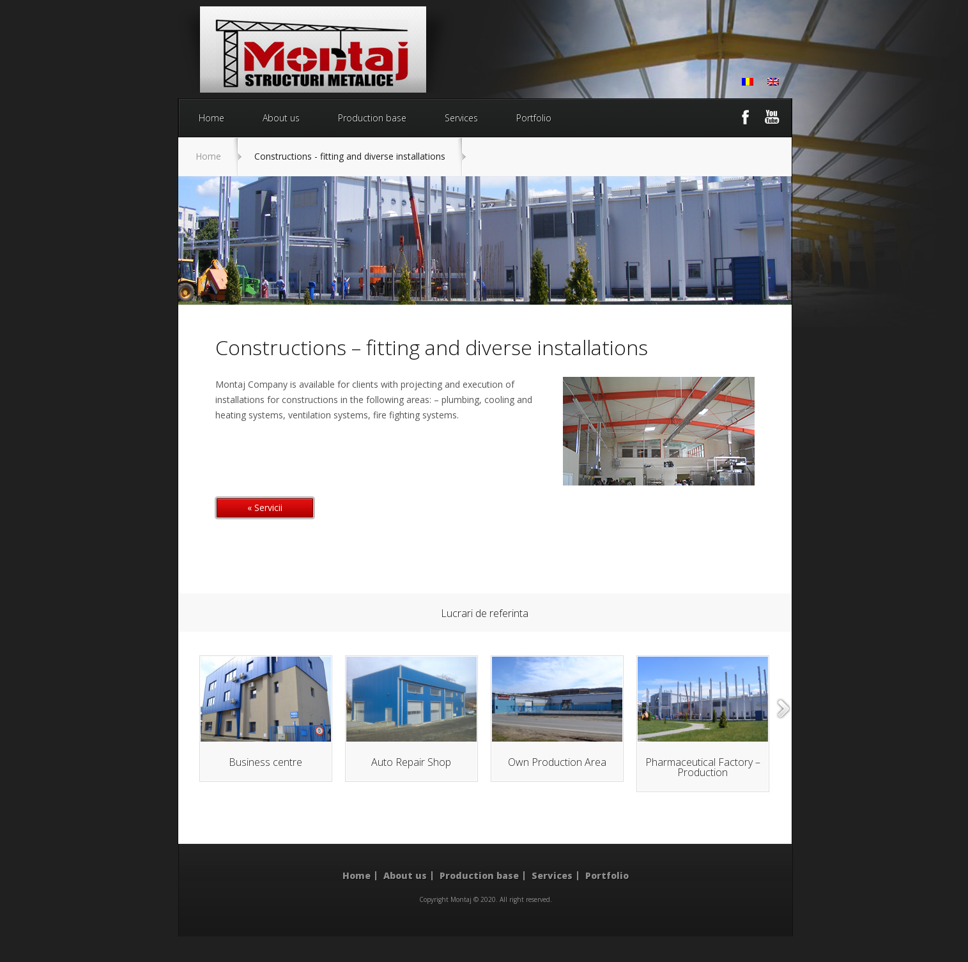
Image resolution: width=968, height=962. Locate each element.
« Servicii (264, 507)
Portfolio (533, 118)
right (784, 709)
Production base (372, 118)
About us (281, 118)
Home (211, 118)
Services (461, 118)
